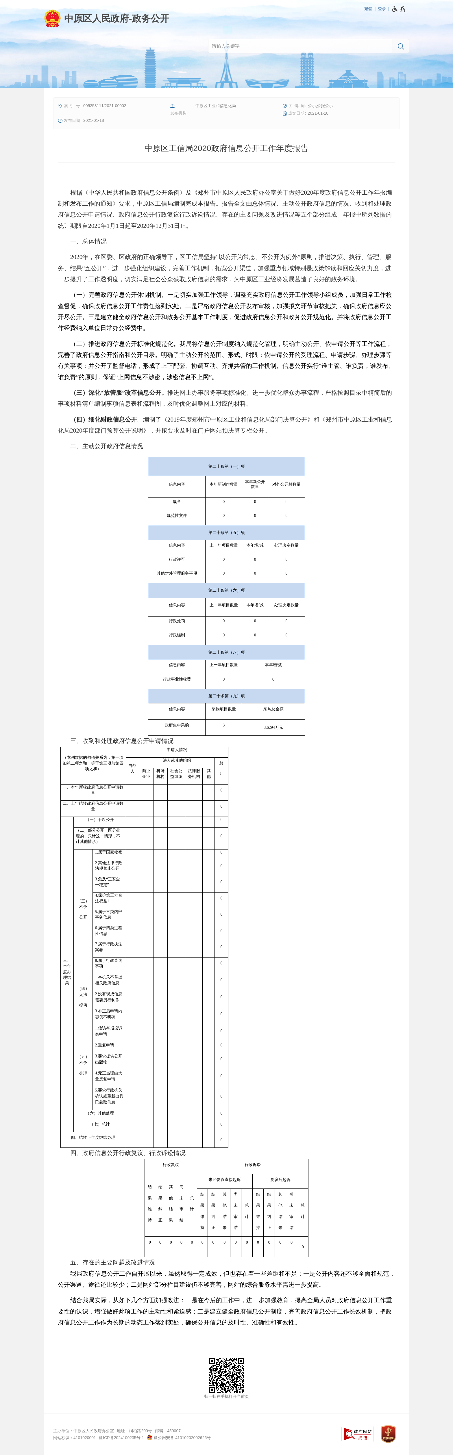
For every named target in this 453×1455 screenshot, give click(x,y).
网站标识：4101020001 (74, 1437)
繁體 (368, 8)
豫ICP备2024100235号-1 (121, 1437)
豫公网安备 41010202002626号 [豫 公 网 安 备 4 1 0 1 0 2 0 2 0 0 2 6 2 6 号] (179, 1437)
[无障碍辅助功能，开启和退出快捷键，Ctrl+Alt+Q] (398, 8)
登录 (382, 8)
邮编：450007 (168, 1430)
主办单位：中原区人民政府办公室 (83, 1430)
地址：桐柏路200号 (134, 1430)
